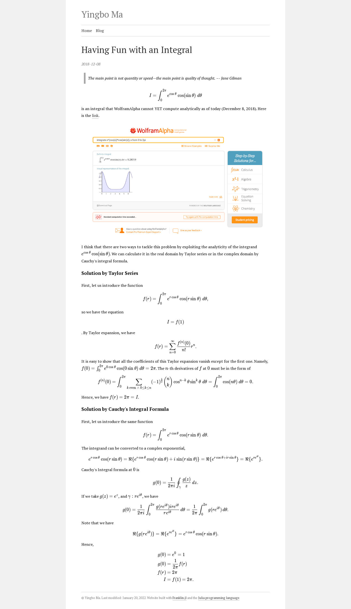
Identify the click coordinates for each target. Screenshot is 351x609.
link (95, 115)
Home (86, 30)
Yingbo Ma (102, 14)
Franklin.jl (179, 598)
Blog (100, 30)
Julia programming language (218, 598)
